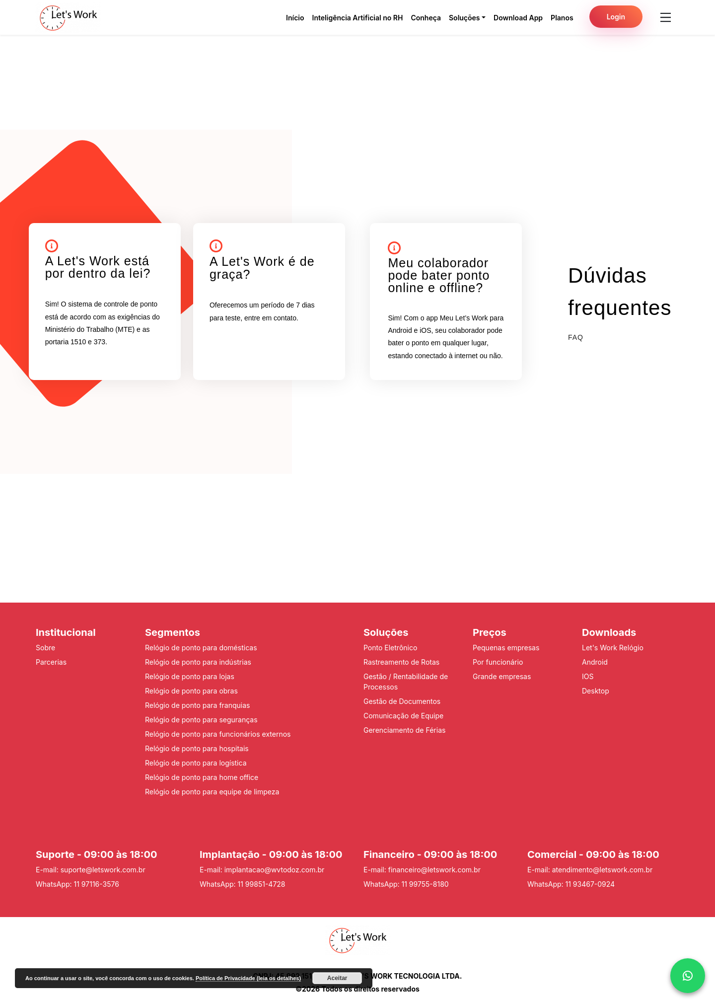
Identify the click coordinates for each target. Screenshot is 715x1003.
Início (295, 17)
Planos (562, 17)
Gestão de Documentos (401, 701)
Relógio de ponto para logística (196, 763)
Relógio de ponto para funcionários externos (217, 734)
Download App (518, 17)
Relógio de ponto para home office (201, 777)
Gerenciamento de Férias (404, 730)
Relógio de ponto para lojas (189, 676)
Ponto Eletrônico (390, 647)
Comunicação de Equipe (403, 715)
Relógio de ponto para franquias (197, 705)
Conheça (426, 17)
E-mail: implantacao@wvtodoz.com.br (262, 869)
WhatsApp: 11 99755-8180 (406, 884)
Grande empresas (502, 676)
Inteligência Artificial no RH (357, 17)
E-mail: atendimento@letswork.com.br (589, 869)
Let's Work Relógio (613, 647)
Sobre (45, 647)
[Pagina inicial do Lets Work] (68, 17)
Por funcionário (498, 662)
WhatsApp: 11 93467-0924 (571, 884)
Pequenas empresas (506, 647)
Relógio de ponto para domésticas (201, 647)
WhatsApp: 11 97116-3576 (77, 884)
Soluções (464, 17)
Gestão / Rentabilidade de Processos (405, 681)
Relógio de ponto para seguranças (201, 719)
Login (616, 16)
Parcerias (51, 662)
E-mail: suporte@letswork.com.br (90, 869)
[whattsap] (687, 975)
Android (595, 662)
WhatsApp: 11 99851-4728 (243, 884)
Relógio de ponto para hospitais (197, 748)
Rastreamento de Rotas (401, 662)
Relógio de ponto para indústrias (198, 662)
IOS (587, 676)
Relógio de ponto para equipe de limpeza (212, 791)
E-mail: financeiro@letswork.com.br (422, 869)
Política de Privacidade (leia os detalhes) (248, 978)
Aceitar (337, 978)
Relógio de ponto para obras (191, 691)
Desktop (595, 691)
